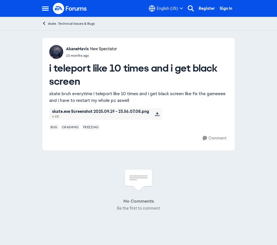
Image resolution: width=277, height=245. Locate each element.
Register (207, 8)
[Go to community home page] (70, 8)
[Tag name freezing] (91, 127)
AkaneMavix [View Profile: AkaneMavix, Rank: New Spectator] (77, 48)
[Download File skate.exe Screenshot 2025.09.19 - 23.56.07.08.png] (157, 114)
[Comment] (214, 138)
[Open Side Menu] (45, 8)
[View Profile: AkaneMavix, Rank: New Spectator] (56, 52)
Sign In (226, 8)
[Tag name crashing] (70, 127)
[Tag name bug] (54, 127)
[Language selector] (166, 8)
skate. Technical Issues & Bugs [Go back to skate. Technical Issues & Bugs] (68, 23)
